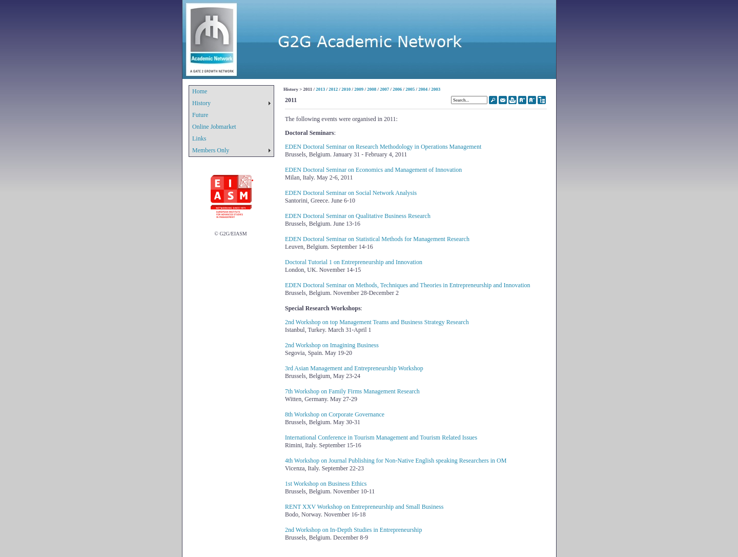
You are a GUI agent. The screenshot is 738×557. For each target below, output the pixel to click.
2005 (410, 89)
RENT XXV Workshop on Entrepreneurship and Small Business (364, 506)
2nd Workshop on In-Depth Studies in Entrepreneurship (353, 529)
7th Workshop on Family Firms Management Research (352, 391)
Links (199, 138)
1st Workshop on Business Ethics (326, 483)
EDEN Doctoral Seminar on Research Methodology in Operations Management (383, 146)
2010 (346, 89)
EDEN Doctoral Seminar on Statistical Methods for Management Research (377, 239)
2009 (358, 89)
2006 (397, 89)
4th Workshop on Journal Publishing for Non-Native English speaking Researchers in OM (395, 460)
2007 (384, 89)
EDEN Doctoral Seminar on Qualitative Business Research (357, 216)
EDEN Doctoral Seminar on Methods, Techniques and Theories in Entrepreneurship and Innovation (407, 285)
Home (199, 91)
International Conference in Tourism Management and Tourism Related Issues (381, 437)
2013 (320, 89)
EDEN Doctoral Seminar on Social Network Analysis (351, 192)
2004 (422, 89)
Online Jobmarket (214, 126)
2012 (333, 89)
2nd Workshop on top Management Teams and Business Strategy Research (377, 322)
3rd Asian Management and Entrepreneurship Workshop (354, 368)
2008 (371, 89)
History (201, 103)
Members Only (210, 150)
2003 (435, 89)
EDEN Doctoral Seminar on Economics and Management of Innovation (373, 169)
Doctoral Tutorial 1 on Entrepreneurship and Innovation (353, 262)
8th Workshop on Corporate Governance (334, 414)
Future (200, 114)
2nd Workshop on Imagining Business (332, 345)
